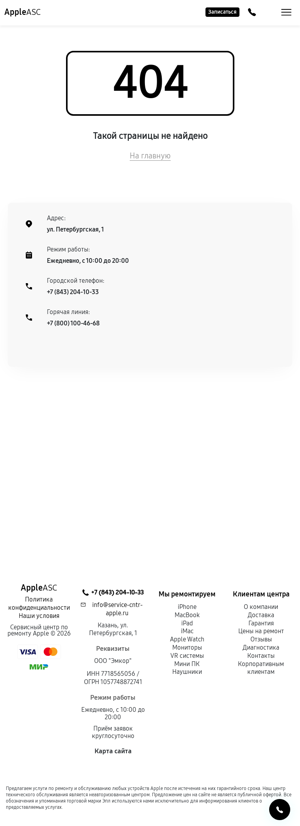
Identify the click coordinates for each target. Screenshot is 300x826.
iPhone (187, 607)
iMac (187, 631)
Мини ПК (187, 664)
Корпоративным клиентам (261, 668)
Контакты (261, 655)
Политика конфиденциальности (39, 603)
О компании (261, 607)
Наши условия (39, 616)
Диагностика (261, 647)
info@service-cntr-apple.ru (117, 609)
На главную (150, 155)
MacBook (187, 615)
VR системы (187, 655)
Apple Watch (187, 639)
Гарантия (261, 623)
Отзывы (261, 639)
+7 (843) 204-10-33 (73, 292)
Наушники (187, 671)
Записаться (222, 12)
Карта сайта (113, 751)
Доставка (261, 615)
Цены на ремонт (261, 631)
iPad (187, 623)
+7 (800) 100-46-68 (73, 323)
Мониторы (187, 647)
